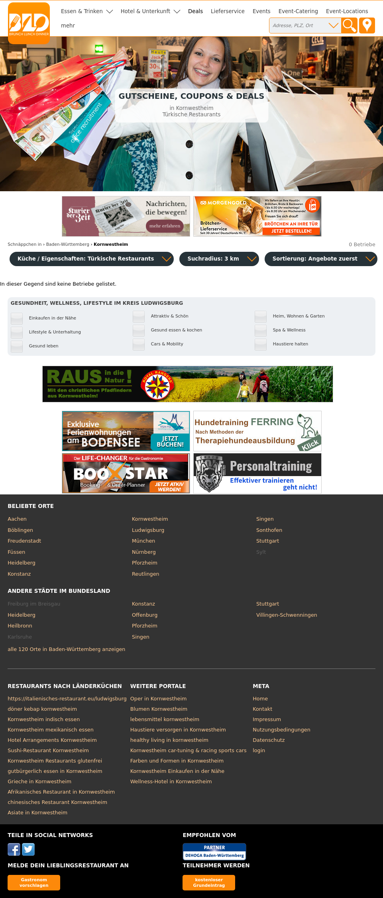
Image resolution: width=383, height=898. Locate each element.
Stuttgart (267, 541)
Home (260, 699)
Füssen (16, 552)
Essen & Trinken (82, 11)
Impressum (267, 719)
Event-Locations (347, 11)
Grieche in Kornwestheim (39, 781)
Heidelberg (21, 563)
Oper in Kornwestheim (158, 699)
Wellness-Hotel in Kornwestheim (171, 781)
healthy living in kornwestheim (169, 740)
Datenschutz (269, 740)
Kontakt (262, 709)
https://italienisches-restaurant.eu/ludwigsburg (67, 699)
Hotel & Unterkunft (145, 11)
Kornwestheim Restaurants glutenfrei (55, 761)
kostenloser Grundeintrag (209, 882)
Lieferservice (228, 11)
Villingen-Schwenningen (286, 615)
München (143, 541)
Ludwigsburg (148, 530)
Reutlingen (145, 574)
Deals (195, 11)
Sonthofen (269, 530)
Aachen (17, 519)
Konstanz (19, 574)
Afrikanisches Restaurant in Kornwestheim (61, 792)
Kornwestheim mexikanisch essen (51, 730)
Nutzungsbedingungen (281, 730)
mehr (68, 26)
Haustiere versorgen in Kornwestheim (178, 730)
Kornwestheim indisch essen (44, 719)
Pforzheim (144, 563)
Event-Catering (298, 11)
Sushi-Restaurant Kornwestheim (48, 750)
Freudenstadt (24, 541)
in (24, 244)
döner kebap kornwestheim (42, 709)
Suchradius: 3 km (213, 259)
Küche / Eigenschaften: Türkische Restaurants (86, 259)
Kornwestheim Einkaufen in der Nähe (177, 771)
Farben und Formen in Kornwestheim (177, 761)
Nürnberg (144, 552)
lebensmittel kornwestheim (165, 719)
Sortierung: (315, 259)
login (259, 750)
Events (262, 11)
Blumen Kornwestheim (159, 709)
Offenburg (144, 615)
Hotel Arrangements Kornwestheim (52, 740)
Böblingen (20, 530)
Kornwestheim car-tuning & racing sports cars (188, 750)
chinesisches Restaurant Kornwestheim (57, 802)
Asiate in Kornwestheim (37, 813)
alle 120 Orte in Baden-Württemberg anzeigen (66, 649)
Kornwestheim (150, 519)
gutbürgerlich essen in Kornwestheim (55, 771)
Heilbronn (20, 626)
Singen (265, 519)
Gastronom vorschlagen (34, 882)
